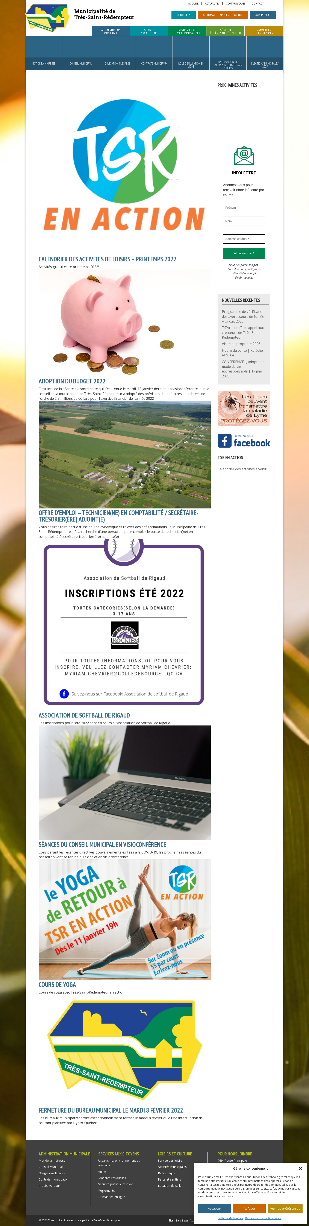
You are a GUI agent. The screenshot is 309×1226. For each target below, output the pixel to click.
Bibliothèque (166, 1173)
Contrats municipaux (154, 63)
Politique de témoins (230, 1218)
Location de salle (170, 1186)
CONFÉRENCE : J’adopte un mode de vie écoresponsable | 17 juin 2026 (243, 369)
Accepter (214, 1208)
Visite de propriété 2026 (241, 343)
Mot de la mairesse (43, 63)
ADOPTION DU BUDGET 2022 (72, 381)
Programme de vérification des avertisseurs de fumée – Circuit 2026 (243, 316)
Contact (258, 3)
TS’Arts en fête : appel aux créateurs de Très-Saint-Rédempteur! (243, 332)
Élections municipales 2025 (265, 65)
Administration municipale (111, 31)
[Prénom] (244, 207)
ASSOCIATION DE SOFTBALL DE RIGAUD (84, 715)
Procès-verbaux (49, 1186)
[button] (300, 1168)
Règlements (106, 1190)
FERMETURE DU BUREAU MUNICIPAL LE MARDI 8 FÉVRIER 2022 (111, 1110)
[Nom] (244, 221)
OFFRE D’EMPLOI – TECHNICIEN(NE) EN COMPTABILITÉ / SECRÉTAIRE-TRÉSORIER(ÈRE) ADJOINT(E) (118, 515)
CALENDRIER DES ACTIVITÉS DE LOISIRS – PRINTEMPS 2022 (107, 259)
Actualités (212, 3)
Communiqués (235, 3)
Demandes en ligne (111, 1197)
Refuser (249, 1208)
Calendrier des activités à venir (242, 469)
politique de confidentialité (245, 271)
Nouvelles (184, 15)
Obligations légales (117, 63)
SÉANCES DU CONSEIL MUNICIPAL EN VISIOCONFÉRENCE (102, 844)
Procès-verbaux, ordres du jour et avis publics (228, 65)
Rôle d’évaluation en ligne (191, 65)
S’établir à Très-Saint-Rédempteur (225, 31)
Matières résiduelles (112, 1178)
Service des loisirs (170, 1160)
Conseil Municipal (81, 63)
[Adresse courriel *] (244, 239)
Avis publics (263, 15)
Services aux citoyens (149, 31)
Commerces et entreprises (264, 31)
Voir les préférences (285, 1208)
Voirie (102, 1172)
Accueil (193, 3)
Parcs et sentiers (169, 1179)
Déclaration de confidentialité (263, 1218)
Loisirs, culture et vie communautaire (187, 31)
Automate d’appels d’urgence (223, 15)
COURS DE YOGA (57, 984)
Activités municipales (172, 1167)
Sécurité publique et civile (115, 1184)
